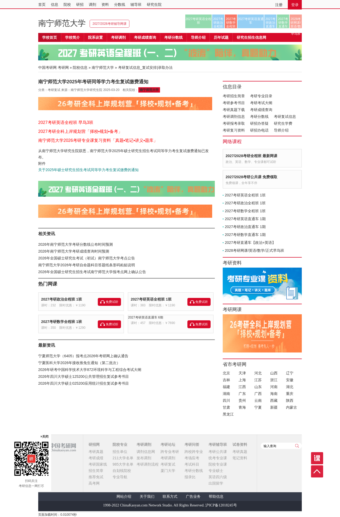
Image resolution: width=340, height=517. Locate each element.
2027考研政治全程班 (218, 22)
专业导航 (120, 477)
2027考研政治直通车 (270, 22)
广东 (242, 394)
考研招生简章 (234, 96)
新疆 (274, 407)
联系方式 (170, 497)
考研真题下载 (234, 110)
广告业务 (193, 497)
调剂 (92, 4)
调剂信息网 (146, 452)
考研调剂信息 (234, 116)
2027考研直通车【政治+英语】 (250, 242)
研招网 (94, 444)
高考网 (94, 483)
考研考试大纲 (261, 103)
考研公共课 (217, 452)
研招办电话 (259, 130)
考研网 (63, 67)
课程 (317, 458)
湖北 (289, 387)
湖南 (226, 394)
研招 (80, 4)
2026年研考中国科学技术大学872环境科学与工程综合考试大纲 (89, 370)
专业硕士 (215, 470)
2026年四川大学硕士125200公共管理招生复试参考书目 (83, 376)
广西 (258, 394)
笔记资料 (239, 458)
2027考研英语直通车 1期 (245, 219)
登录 (295, 5)
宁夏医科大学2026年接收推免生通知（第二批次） (79, 363)
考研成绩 (96, 458)
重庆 (289, 394)
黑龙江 (228, 414)
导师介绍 (198, 37)
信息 (54, 4)
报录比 (190, 477)
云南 (258, 400)
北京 (226, 373)
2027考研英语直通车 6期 (145, 317)
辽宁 (289, 373)
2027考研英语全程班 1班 (151, 299)
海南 (274, 394)
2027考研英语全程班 (199, 21)
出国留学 (215, 483)
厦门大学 (168, 470)
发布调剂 (144, 458)
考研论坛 (168, 444)
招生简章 (96, 470)
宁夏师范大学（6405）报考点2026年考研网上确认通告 (83, 356)
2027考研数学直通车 (283, 22)
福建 (226, 387)
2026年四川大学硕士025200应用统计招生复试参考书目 (83, 383)
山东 (258, 387)
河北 (258, 373)
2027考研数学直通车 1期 (245, 235)
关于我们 (147, 497)
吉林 (226, 380)
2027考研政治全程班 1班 (61, 299)
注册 (279, 5)
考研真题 (96, 452)
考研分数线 (259, 116)
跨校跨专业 (193, 452)
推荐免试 (96, 477)
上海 (242, 380)
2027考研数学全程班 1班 (61, 322)
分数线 (119, 4)
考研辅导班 (217, 444)
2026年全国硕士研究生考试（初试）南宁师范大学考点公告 (86, 258)
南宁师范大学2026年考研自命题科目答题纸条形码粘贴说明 (86, 265)
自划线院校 (122, 470)
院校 (67, 4)
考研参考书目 (234, 103)
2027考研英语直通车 (251, 21)
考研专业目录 (261, 96)
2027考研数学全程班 (231, 22)
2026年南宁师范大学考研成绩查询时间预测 (73, 251)
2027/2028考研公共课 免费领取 (251, 177)
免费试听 (112, 302)
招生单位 (120, 452)
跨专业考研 (170, 452)
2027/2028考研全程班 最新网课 (251, 156)
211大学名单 (123, 458)
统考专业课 (217, 458)
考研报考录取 (234, 123)
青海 (242, 407)
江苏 (258, 380)
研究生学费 (283, 123)
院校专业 (120, 444)
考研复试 (168, 464)
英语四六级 (217, 477)
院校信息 (80, 67)
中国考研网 (57, 447)
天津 (242, 373)
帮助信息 (216, 497)
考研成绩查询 (261, 110)
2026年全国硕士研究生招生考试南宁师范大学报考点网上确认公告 (92, 272)
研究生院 (154, 4)
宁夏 (258, 407)
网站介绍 (123, 497)
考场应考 (191, 458)
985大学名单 (123, 464)
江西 (242, 387)
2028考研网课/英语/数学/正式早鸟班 (295, 22)
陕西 (289, 400)
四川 (226, 400)
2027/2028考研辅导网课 (110, 24)
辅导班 (136, 4)
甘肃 (226, 407)
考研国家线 (98, 464)
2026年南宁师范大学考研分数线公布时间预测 (75, 244)
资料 (105, 4)
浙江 (274, 380)
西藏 (274, 400)
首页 (42, 4)
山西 (274, 373)
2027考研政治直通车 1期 (245, 227)
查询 (297, 446)
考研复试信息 (285, 116)
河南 (274, 387)
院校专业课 (217, 464)
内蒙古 (291, 407)
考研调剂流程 (148, 464)
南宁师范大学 (62, 23)
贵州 (242, 400)
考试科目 (191, 464)
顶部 (317, 471)
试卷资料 (239, 444)
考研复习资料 (234, 130)
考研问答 (191, 444)
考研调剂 (118, 37)
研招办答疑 (259, 123)
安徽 (289, 380)
